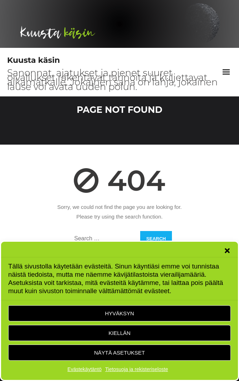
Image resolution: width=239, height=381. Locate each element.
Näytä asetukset (119, 353)
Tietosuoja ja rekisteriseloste (136, 369)
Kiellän (119, 333)
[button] (227, 250)
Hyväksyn (119, 313)
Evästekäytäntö (84, 369)
